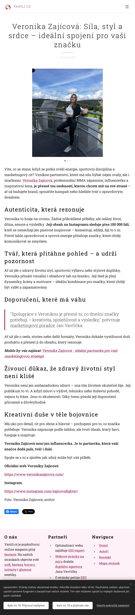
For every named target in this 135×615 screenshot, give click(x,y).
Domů (103, 545)
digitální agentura (68, 566)
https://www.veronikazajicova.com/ (34, 474)
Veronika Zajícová (37, 180)
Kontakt (105, 557)
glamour (25, 570)
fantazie (10, 554)
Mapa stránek (109, 563)
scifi (7, 565)
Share (11, 511)
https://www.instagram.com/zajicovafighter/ (41, 491)
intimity (10, 570)
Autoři (103, 551)
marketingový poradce (32, 325)
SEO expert (76, 550)
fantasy (17, 565)
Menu (127, 6)
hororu (29, 565)
